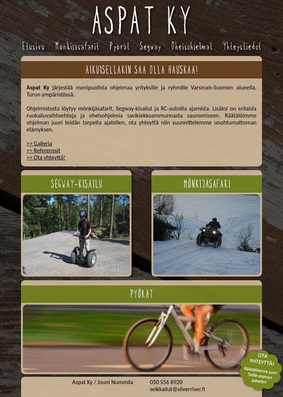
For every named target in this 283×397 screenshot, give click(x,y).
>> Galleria (39, 143)
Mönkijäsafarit (77, 46)
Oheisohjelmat (192, 46)
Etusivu (33, 46)
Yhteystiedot (242, 46)
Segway (150, 46)
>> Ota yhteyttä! (46, 157)
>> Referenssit (43, 150)
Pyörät (119, 46)
